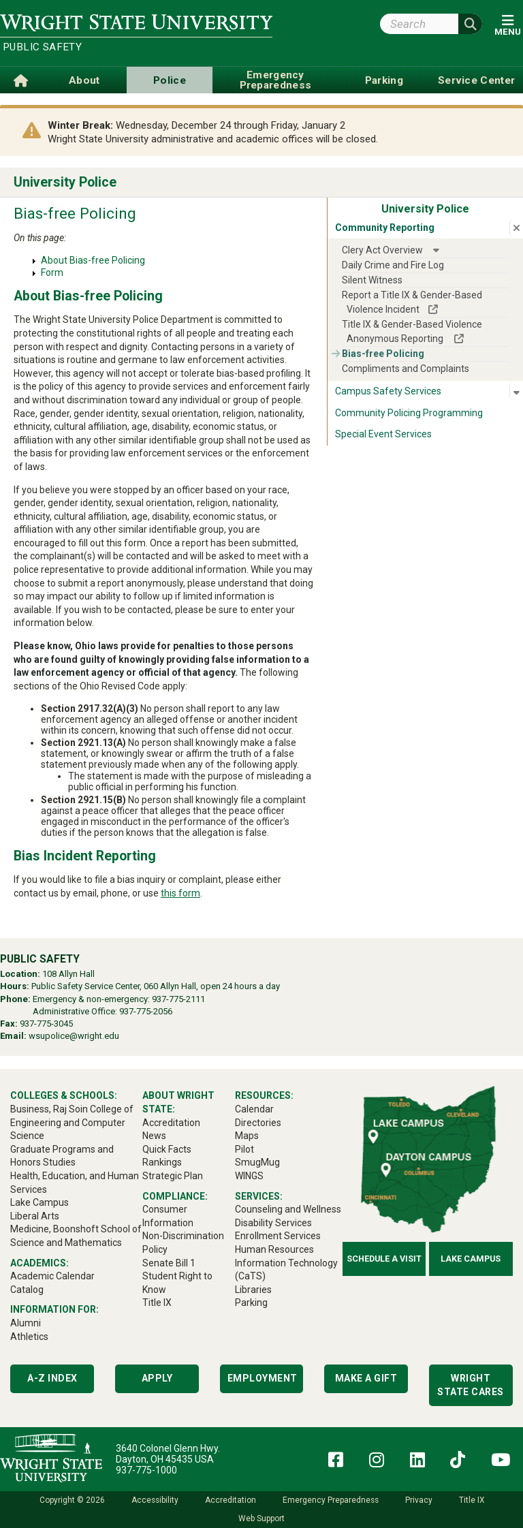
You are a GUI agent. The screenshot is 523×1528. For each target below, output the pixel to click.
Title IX (471, 1500)
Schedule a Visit (384, 1258)
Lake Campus (471, 1258)
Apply (157, 1378)
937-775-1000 (146, 1470)
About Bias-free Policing (93, 260)
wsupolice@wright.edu (74, 1036)
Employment (262, 1378)
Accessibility (154, 1500)
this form (180, 893)
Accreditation (230, 1500)
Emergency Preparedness (331, 1500)
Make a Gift (366, 1378)
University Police (65, 182)
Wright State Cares (470, 1385)
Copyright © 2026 (72, 1500)
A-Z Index (52, 1378)
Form (52, 272)
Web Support (261, 1518)
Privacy (418, 1500)
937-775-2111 (178, 999)
